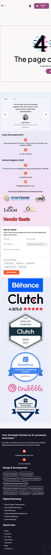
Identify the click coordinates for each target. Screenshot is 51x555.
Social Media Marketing (12, 507)
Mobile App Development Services (15, 483)
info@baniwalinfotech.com (26, 186)
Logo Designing (38, 493)
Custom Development (11, 478)
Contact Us (8, 548)
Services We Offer (10, 260)
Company (7, 534)
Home (6, 531)
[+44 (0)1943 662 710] (25, 173)
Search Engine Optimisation (14, 504)
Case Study (8, 539)
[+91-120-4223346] (25, 149)
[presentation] (4, 114)
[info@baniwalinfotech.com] (25, 181)
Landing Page (24, 493)
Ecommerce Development (31, 478)
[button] (30, 6)
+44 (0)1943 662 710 (25, 177)
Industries (8, 542)
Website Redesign (26, 474)
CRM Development (10, 493)
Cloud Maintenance (35, 488)
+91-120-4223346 (25, 154)
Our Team (7, 537)
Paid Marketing (9, 510)
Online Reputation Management (15, 513)
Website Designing (10, 474)
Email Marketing (10, 519)
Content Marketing (11, 516)
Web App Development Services (15, 488)
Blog (6, 545)
